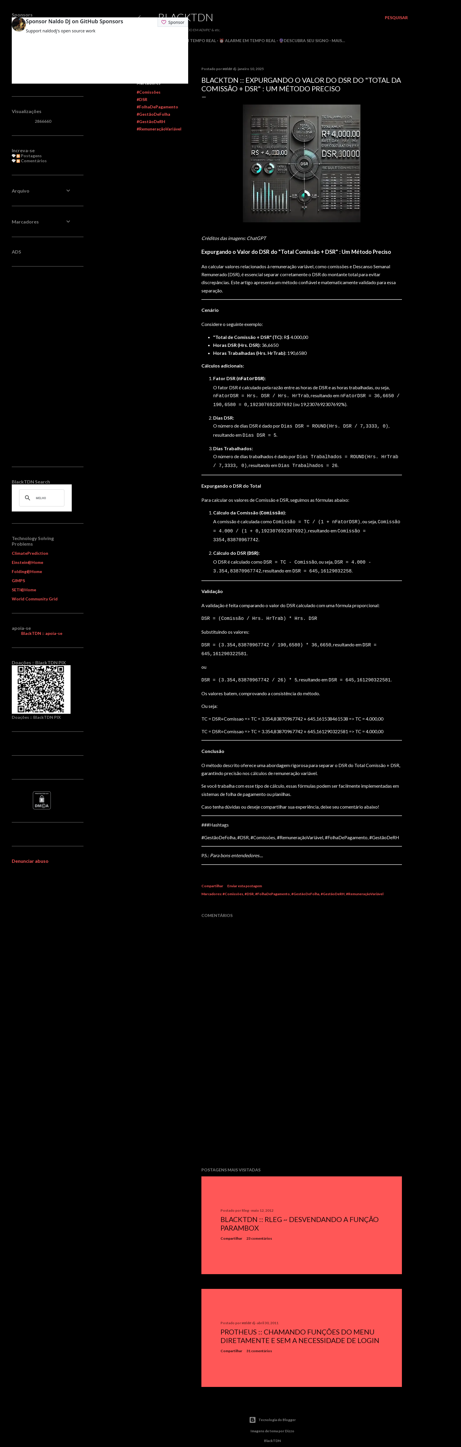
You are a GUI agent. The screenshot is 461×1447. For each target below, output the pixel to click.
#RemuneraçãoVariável (159, 128)
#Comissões (149, 92)
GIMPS (18, 580)
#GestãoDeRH (151, 121)
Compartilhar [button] (212, 875)
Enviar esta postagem (244, 875)
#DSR (142, 99)
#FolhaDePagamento (157, 106)
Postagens (29, 155)
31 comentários (259, 1340)
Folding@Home (27, 571)
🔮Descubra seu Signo (304, 40)
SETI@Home (24, 589)
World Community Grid (35, 598)
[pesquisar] (41, 497)
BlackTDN (185, 17)
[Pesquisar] (396, 18)
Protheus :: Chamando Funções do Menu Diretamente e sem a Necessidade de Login (300, 1325)
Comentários (31, 160)
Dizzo (289, 1420)
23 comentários (259, 1228)
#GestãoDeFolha (153, 114)
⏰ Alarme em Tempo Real (247, 40)
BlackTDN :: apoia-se (41, 633)
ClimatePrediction (30, 553)
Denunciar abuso (30, 861)
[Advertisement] (301, 1100)
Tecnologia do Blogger (272, 1409)
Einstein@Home (27, 562)
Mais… (338, 40)
